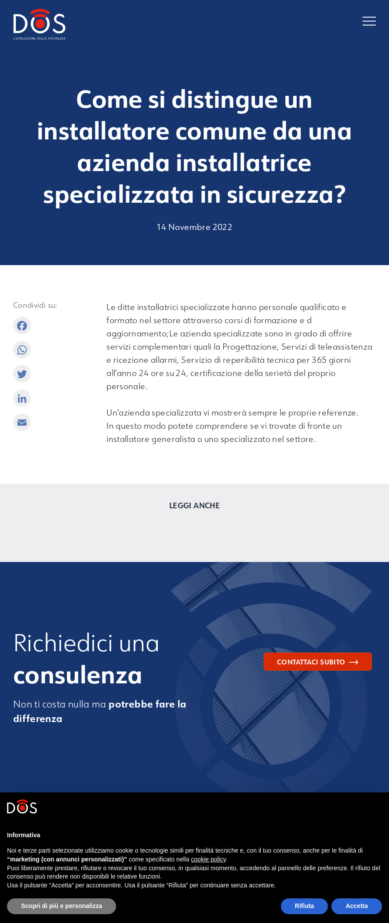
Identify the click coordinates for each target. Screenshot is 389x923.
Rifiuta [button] (304, 905)
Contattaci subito (317, 661)
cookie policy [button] (208, 859)
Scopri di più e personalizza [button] (61, 905)
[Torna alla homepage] (104, 26)
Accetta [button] (356, 905)
